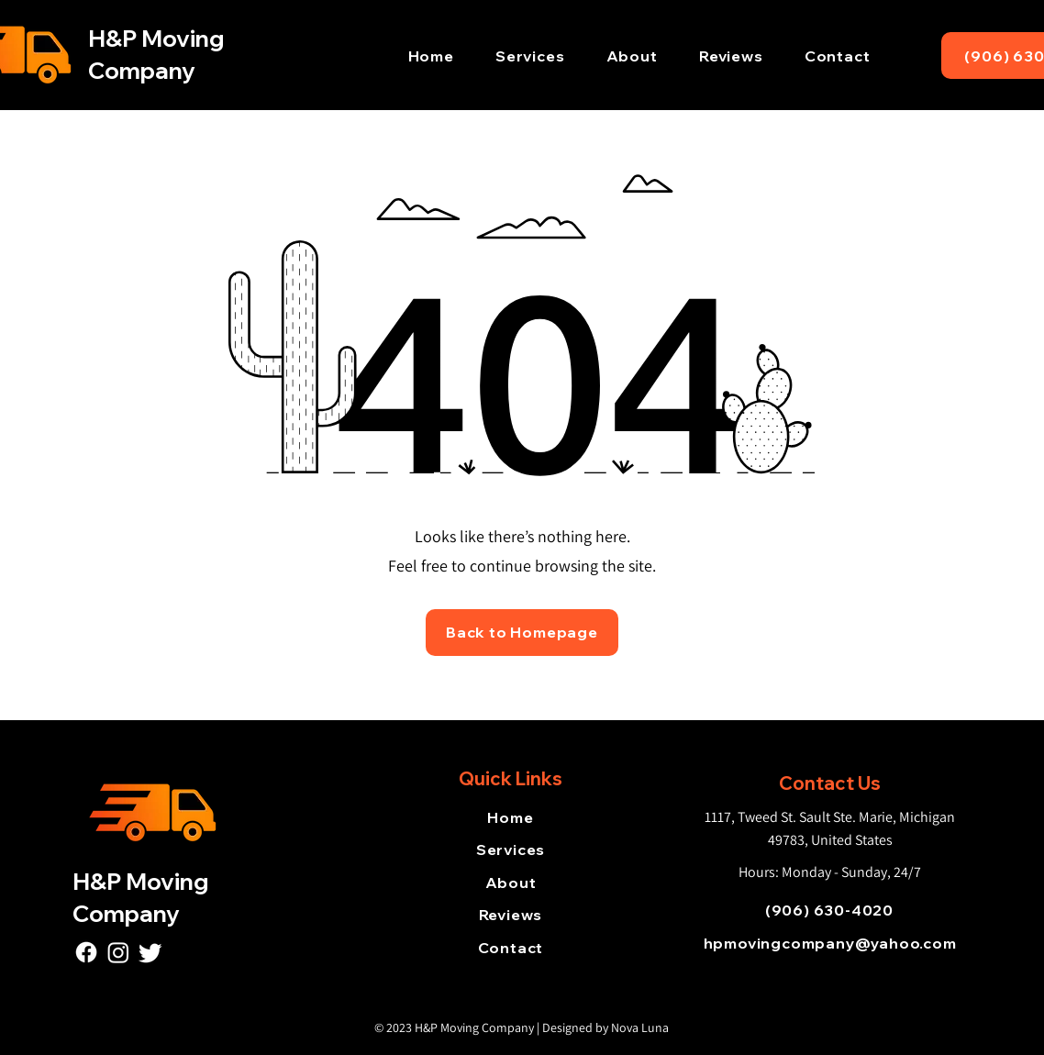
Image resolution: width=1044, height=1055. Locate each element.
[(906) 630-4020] (829, 910)
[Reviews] (510, 914)
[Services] (510, 849)
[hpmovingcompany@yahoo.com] (830, 943)
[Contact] (510, 947)
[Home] (510, 817)
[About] (510, 882)
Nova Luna (640, 1027)
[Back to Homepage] (522, 632)
